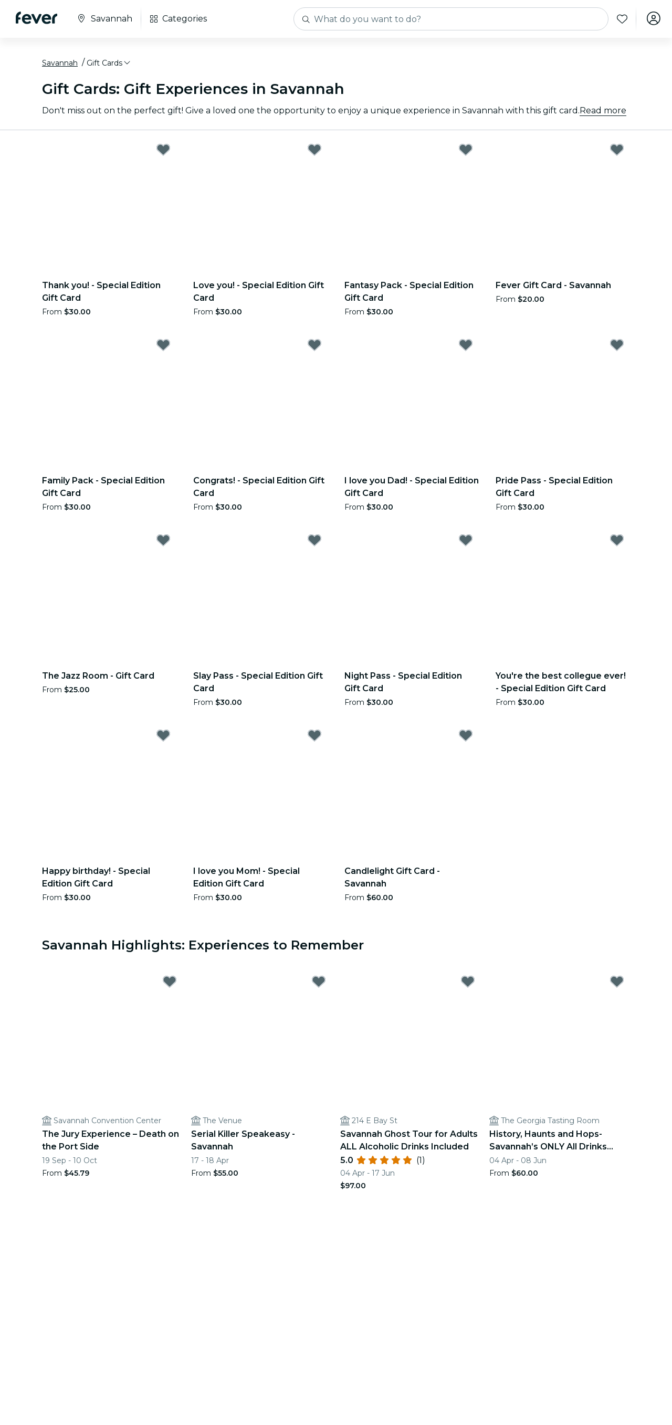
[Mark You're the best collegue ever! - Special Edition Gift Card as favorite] (617, 541)
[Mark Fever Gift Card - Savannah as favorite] (617, 151)
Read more (603, 112)
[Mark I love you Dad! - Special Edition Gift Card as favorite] (465, 346)
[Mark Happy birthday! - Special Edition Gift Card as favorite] (163, 737)
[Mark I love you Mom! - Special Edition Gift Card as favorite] (314, 737)
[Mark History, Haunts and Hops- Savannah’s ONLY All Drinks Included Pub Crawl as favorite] (617, 983)
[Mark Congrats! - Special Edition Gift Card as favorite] (314, 346)
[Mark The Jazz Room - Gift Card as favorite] (163, 541)
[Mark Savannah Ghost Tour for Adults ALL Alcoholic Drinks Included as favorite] (468, 983)
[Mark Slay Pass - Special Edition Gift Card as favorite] (314, 541)
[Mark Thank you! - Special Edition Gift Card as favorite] (163, 151)
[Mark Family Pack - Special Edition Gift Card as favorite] (163, 346)
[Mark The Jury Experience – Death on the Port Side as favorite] (169, 983)
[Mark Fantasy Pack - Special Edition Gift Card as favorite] (465, 151)
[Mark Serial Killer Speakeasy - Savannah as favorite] (319, 983)
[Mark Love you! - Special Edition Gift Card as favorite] (314, 151)
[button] (109, 64)
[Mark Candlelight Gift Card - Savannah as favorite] (465, 737)
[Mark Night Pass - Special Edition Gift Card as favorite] (465, 541)
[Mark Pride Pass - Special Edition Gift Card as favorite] (617, 346)
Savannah (60, 64)
